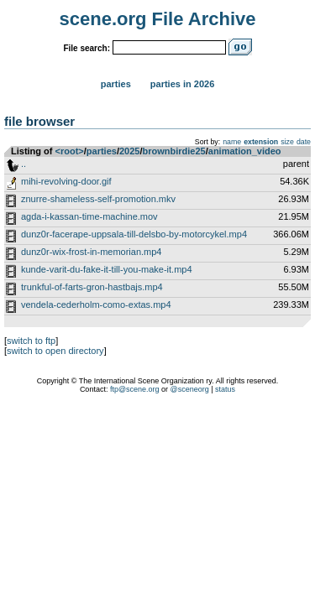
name (232, 142)
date (304, 142)
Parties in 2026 (182, 84)
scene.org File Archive (158, 18)
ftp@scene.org (135, 389)
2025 (129, 151)
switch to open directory (55, 351)
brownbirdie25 (174, 151)
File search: (86, 48)
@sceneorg (190, 389)
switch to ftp (31, 341)
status (225, 389)
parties (102, 151)
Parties (116, 84)
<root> (69, 151)
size (287, 142)
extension (261, 142)
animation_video (244, 151)
